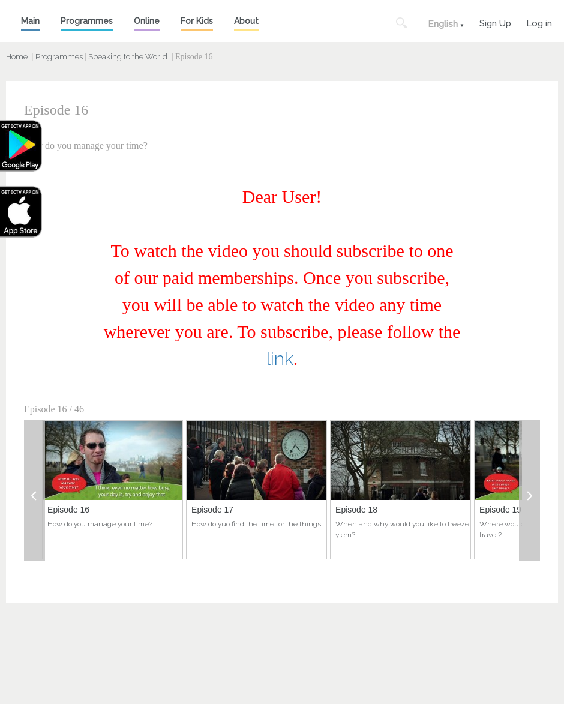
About (246, 21)
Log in (539, 22)
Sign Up (495, 22)
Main (30, 21)
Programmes (87, 21)
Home (17, 56)
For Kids (197, 21)
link (279, 358)
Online (147, 21)
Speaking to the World (127, 56)
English (443, 24)
